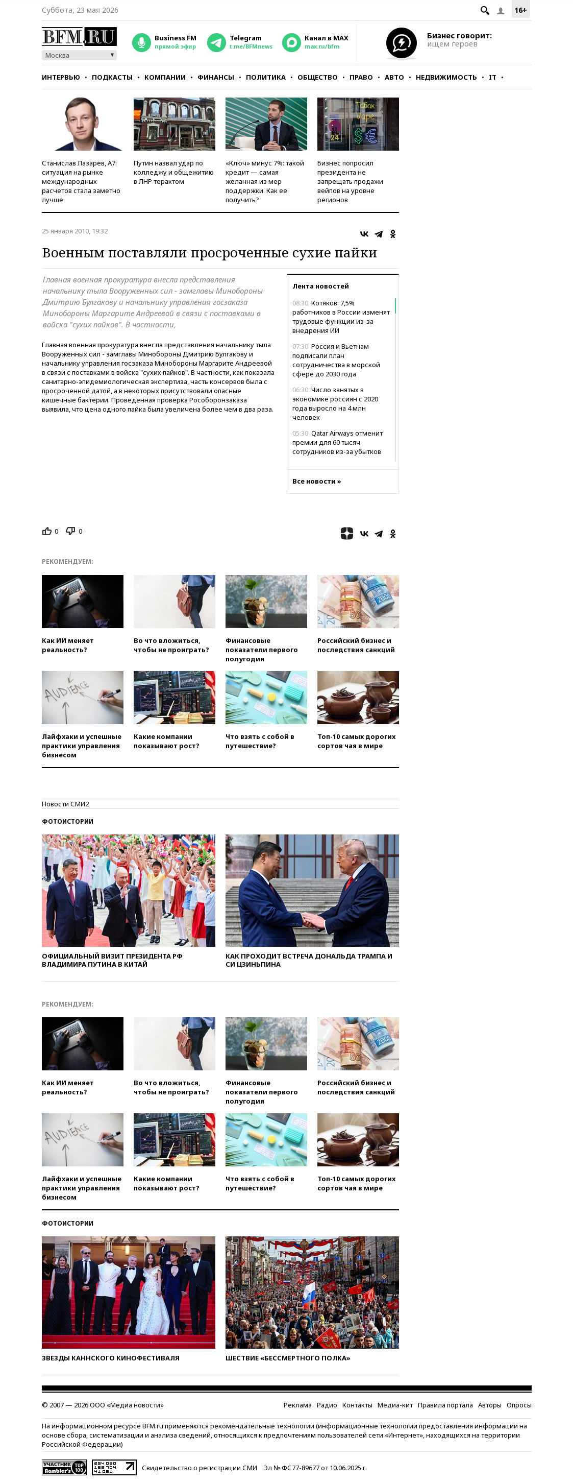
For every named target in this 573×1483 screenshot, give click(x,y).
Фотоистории (67, 821)
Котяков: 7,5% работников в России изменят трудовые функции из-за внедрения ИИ (341, 316)
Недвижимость (446, 77)
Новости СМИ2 (65, 803)
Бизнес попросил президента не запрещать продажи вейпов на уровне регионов (350, 181)
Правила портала (445, 1404)
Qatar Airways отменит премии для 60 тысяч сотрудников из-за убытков (337, 442)
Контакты (357, 1404)
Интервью (61, 77)
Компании (165, 77)
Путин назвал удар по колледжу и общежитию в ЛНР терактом (174, 172)
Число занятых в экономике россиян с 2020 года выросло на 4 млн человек (335, 403)
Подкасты (112, 77)
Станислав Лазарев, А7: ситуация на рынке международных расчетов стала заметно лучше (81, 181)
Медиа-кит (395, 1404)
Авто (394, 77)
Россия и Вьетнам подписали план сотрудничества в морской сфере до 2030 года (336, 360)
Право (361, 77)
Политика (266, 77)
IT (492, 77)
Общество (317, 77)
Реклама (298, 1404)
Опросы (519, 1404)
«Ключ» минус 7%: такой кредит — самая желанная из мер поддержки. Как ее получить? (265, 181)
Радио (327, 1404)
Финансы (215, 77)
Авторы (490, 1404)
